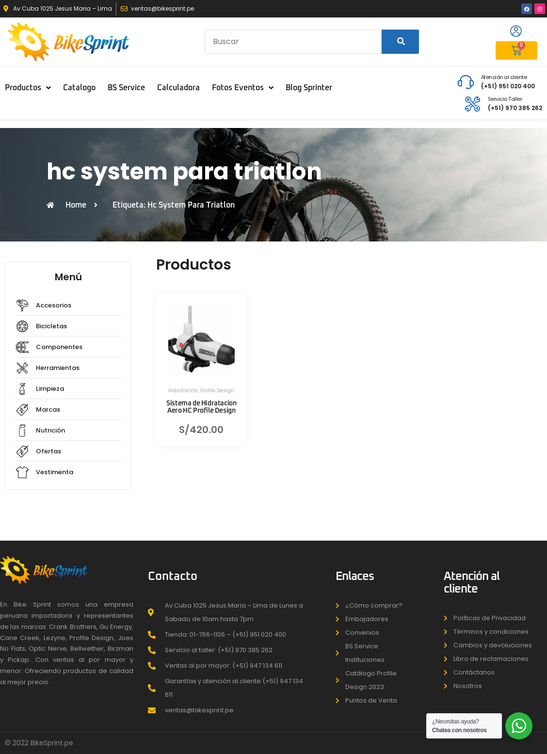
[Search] (400, 42)
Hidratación (183, 390)
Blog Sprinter (309, 88)
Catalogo (79, 88)
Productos (28, 87)
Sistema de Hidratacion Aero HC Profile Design (201, 407)
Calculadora (178, 88)
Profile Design (217, 390)
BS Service (126, 88)
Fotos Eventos (243, 87)
